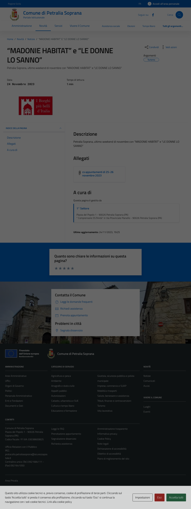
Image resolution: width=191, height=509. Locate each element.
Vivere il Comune (80, 26)
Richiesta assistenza (61, 444)
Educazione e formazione (64, 411)
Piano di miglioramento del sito (113, 458)
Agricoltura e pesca (61, 376)
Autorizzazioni (58, 396)
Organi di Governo (14, 386)
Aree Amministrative (15, 376)
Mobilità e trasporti (107, 391)
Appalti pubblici (59, 391)
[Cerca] (179, 15)
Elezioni (131, 26)
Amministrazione (22, 26)
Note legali (103, 444)
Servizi (58, 26)
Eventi (146, 411)
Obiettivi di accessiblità (109, 453)
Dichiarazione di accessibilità (111, 449)
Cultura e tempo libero (62, 406)
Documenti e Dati (14, 406)
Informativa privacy (107, 434)
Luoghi (146, 407)
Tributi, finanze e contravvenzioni (114, 401)
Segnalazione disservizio (63, 439)
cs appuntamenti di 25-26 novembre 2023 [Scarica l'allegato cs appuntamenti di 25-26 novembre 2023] (97, 173)
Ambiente (56, 381)
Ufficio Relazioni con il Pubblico (21, 447)
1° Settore (82, 208)
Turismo (101, 406)
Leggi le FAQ (57, 429)
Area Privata (11, 480)
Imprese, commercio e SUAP (111, 386)
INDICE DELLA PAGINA (34, 128)
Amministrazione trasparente (112, 429)
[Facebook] (152, 14)
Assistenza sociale (111, 26)
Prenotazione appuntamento (66, 434)
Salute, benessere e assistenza (113, 396)
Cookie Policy (104, 439)
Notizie (147, 376)
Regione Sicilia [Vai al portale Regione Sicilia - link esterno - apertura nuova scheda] (14, 3)
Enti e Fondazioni (14, 401)
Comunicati (149, 381)
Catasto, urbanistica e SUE (65, 401)
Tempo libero (148, 26)
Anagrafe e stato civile (62, 386)
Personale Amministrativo (18, 396)
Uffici (7, 381)
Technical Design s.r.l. (26, 500)
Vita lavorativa (104, 411)
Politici (8, 391)
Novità (43, 26)
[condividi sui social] (151, 47)
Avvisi (146, 386)
